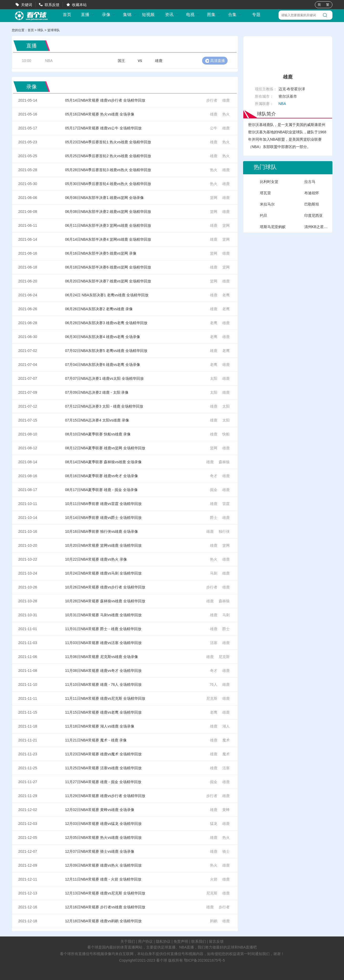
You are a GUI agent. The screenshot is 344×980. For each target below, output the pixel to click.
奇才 (213, 476)
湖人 (226, 726)
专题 (256, 15)
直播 (88, 15)
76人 (213, 684)
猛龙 (213, 823)
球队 (40, 30)
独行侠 (224, 531)
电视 (193, 15)
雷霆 (226, 504)
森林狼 (224, 462)
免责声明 (180, 941)
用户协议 (145, 941)
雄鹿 (226, 100)
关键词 (26, 5)
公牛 (213, 128)
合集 (235, 15)
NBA (49, 61)
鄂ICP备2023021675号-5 (204, 960)
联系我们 (198, 941)
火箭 (213, 879)
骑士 (226, 851)
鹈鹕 (213, 921)
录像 (109, 15)
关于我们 (127, 941)
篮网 (213, 198)
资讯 (172, 15)
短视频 (151, 15)
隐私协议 (163, 941)
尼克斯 (224, 657)
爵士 (213, 517)
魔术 (226, 740)
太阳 (213, 378)
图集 (214, 15)
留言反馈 (216, 941)
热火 (226, 114)
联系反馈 (52, 5)
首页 (67, 15)
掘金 (213, 490)
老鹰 (226, 295)
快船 (226, 434)
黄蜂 (226, 810)
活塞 (213, 643)
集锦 (130, 15)
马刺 (213, 573)
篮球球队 (53, 30)
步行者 (211, 100)
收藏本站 (79, 5)
